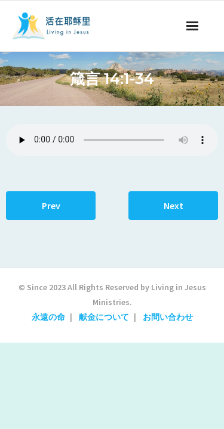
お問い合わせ (168, 317)
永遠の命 (48, 317)
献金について (104, 317)
